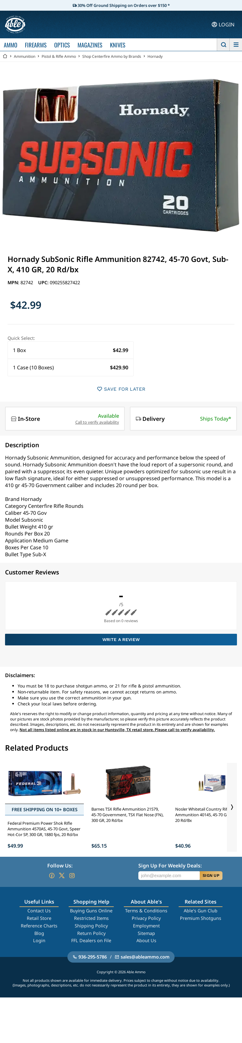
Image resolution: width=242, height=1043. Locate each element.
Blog (39, 933)
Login (39, 940)
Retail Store (39, 918)
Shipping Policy (91, 926)
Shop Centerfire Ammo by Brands (111, 56)
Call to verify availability (97, 422)
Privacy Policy (146, 918)
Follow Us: (59, 865)
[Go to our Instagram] (71, 875)
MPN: (14, 282)
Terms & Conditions (146, 911)
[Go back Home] (5, 56)
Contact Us (39, 911)
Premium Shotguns (200, 918)
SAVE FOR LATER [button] (121, 389)
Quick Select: (21, 338)
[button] (70, 350)
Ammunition (24, 56)
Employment (146, 926)
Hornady (155, 56)
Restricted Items (91, 918)
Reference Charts (39, 926)
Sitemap (146, 933)
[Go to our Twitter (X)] (61, 875)
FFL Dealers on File (91, 940)
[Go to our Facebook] (51, 875)
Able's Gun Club (200, 911)
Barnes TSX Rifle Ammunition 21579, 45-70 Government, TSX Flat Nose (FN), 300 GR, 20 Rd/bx (127, 814)
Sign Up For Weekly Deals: (170, 865)
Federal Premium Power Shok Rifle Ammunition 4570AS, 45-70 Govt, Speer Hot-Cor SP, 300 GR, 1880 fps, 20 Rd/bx (44, 828)
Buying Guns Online (91, 911)
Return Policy (91, 933)
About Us (146, 940)
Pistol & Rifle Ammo (59, 56)
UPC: (44, 282)
